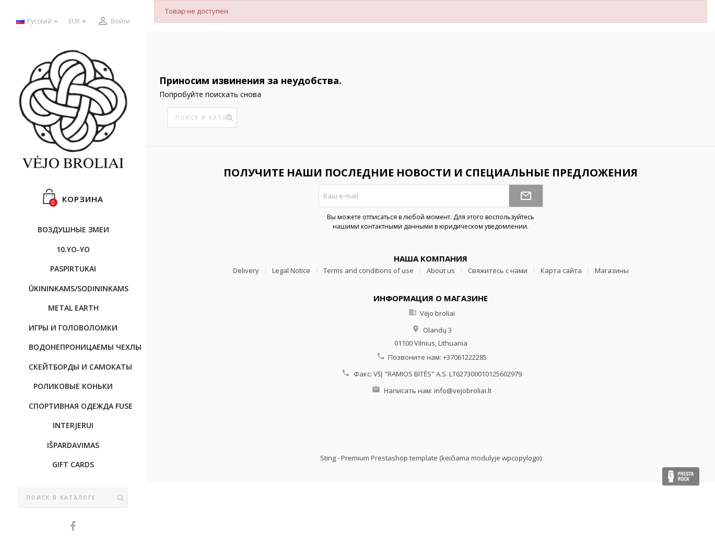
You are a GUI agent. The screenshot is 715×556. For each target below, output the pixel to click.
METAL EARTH (73, 308)
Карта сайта (561, 270)
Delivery (246, 270)
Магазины (612, 270)
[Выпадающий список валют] (78, 22)
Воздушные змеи (73, 229)
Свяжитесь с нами (498, 270)
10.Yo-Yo (73, 249)
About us (441, 270)
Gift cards (73, 464)
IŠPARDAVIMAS (73, 445)
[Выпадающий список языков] (38, 22)
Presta (680, 476)
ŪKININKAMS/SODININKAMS (78, 288)
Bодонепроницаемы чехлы (78, 347)
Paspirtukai (73, 269)
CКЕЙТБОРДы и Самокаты (78, 367)
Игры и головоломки (73, 328)
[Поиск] (73, 498)
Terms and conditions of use (368, 270)
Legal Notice (291, 270)
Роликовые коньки (73, 386)
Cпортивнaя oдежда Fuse (78, 406)
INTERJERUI (73, 425)
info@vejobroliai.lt (462, 390)
